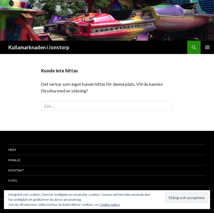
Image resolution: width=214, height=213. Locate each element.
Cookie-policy (109, 204)
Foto (12, 180)
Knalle (14, 160)
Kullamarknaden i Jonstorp (38, 47)
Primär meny (207, 47)
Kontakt (16, 170)
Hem (12, 150)
